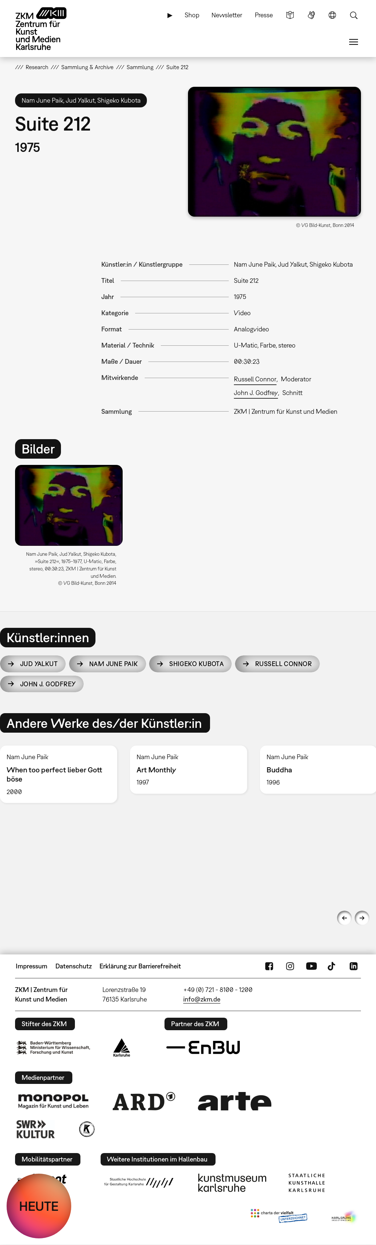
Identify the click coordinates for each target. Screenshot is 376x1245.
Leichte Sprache (290, 15)
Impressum (31, 966)
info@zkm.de (201, 999)
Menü (353, 41)
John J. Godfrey (256, 392)
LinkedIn (353, 966)
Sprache (332, 15)
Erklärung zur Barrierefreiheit (140, 966)
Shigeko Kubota (196, 664)
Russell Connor (255, 379)
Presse (264, 15)
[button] (274, 152)
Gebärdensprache (311, 15)
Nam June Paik (113, 664)
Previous (344, 918)
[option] (72, 528)
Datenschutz (73, 966)
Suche (353, 15)
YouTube (311, 966)
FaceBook (269, 966)
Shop (192, 15)
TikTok (332, 966)
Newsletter (227, 15)
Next (362, 918)
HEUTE (39, 1206)
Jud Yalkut (39, 664)
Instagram (290, 966)
